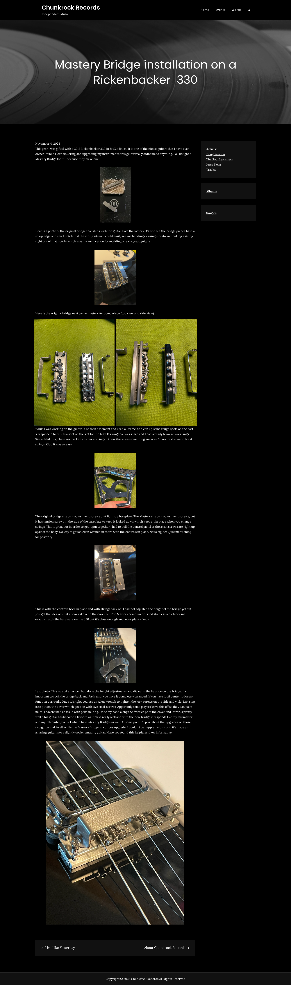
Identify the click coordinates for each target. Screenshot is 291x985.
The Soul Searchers (219, 159)
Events (220, 10)
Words (236, 10)
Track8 (211, 169)
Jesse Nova (213, 164)
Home (205, 10)
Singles (211, 213)
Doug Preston (215, 154)
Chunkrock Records (71, 7)
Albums (211, 191)
